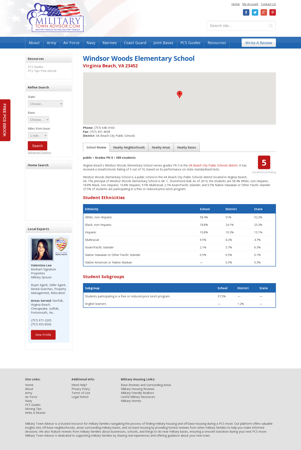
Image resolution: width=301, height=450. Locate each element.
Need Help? (79, 385)
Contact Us (268, 4)
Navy (91, 42)
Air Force (71, 42)
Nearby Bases (186, 147)
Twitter (255, 12)
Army (51, 42)
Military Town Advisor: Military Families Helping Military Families (55, 17)
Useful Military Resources (138, 397)
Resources (217, 42)
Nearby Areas (161, 147)
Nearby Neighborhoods (129, 147)
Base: (31, 113)
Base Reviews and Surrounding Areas (146, 385)
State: (32, 97)
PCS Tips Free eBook (42, 71)
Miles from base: (39, 128)
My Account (250, 4)
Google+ (263, 12)
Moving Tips (33, 409)
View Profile (43, 335)
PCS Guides (190, 42)
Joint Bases (163, 42)
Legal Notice (80, 397)
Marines (109, 42)
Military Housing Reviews (137, 389)
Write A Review (258, 42)
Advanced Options (39, 152)
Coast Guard (135, 42)
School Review (96, 147)
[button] (179, 94)
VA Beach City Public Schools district (213, 165)
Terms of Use (80, 393)
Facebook (246, 12)
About (34, 42)
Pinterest (272, 12)
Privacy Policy (80, 389)
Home (235, 4)
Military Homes (131, 401)
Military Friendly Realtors (137, 393)
